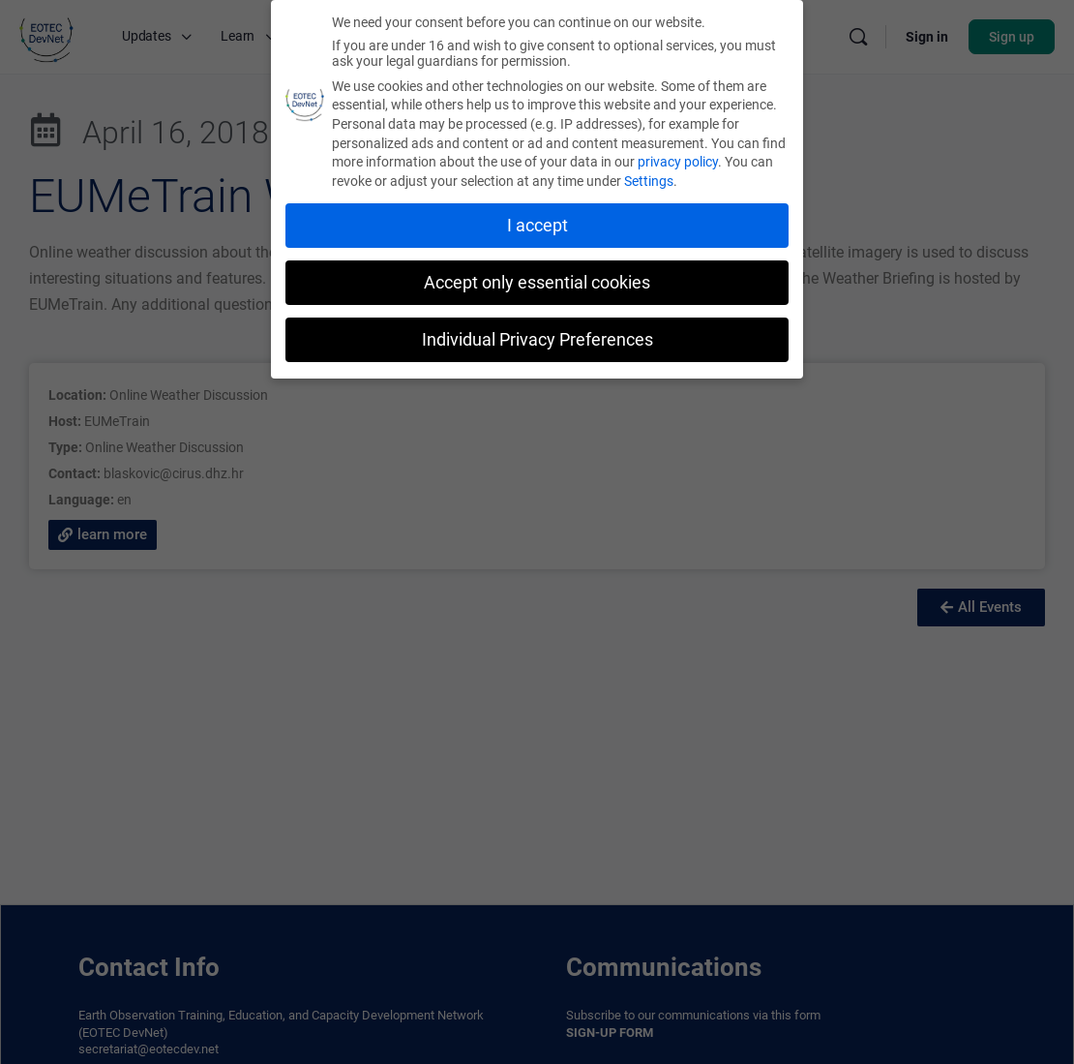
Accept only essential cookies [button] (537, 282)
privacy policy (678, 161)
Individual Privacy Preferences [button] (537, 340)
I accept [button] (537, 225)
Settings (648, 181)
